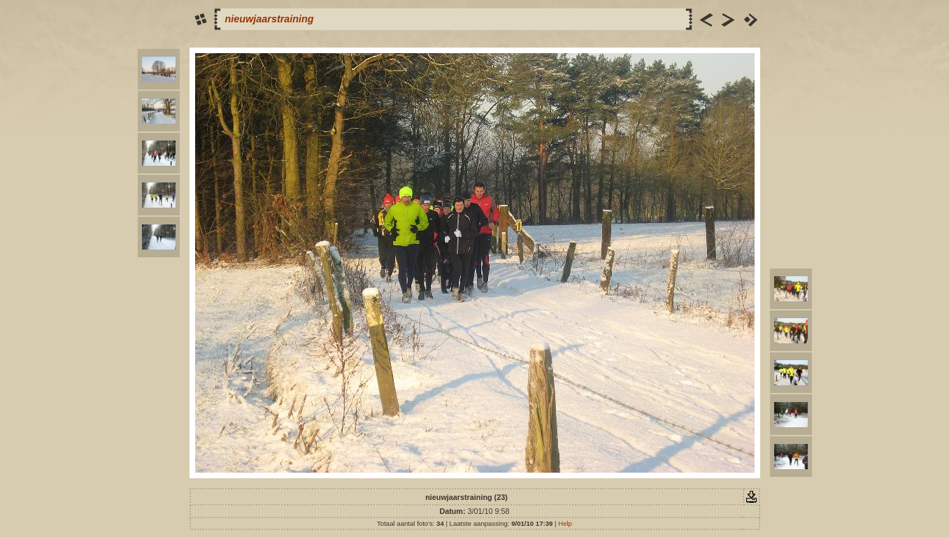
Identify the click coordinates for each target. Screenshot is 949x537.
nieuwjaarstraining (269, 18)
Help (565, 523)
